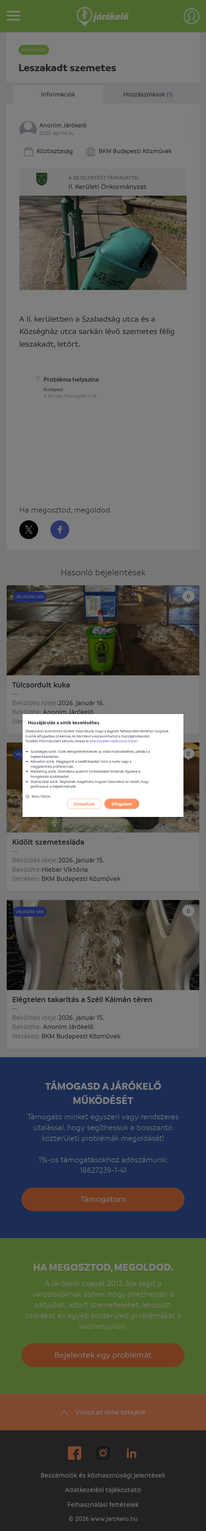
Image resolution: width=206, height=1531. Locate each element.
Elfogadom (122, 803)
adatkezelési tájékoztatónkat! (113, 740)
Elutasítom (84, 803)
